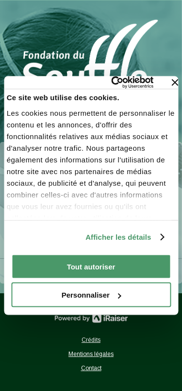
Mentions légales (91, 354)
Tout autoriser (91, 266)
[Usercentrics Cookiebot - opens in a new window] (113, 82)
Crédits (91, 340)
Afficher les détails (118, 237)
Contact (91, 368)
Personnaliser (91, 295)
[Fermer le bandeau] (174, 82)
